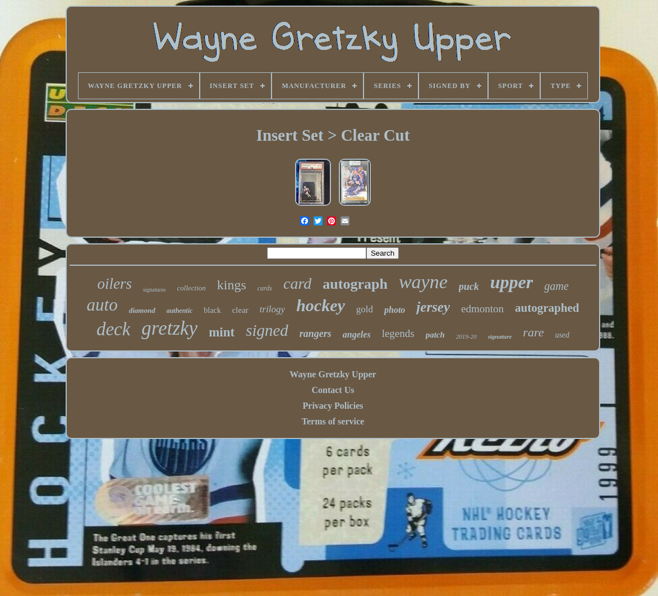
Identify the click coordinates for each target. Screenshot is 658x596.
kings (231, 285)
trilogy (272, 309)
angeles (357, 334)
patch (435, 334)
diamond (142, 310)
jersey (433, 307)
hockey (320, 305)
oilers (114, 283)
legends (398, 333)
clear (240, 310)
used (562, 335)
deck (113, 329)
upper (511, 282)
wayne (423, 281)
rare (533, 332)
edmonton (482, 309)
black (212, 310)
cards (264, 288)
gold (364, 309)
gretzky (169, 328)
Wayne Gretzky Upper (332, 374)
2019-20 (466, 336)
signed (267, 330)
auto (102, 305)
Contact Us (332, 390)
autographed (547, 308)
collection (191, 288)
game (556, 286)
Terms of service (333, 421)
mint (221, 332)
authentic (180, 311)
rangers (316, 333)
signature (500, 336)
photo (394, 310)
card (297, 283)
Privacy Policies (333, 405)
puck (469, 286)
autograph (355, 284)
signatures (154, 290)
